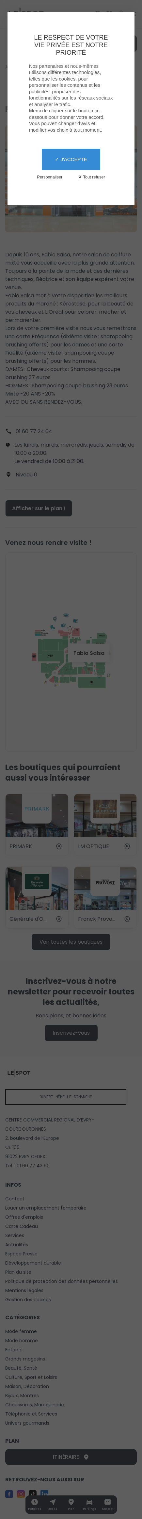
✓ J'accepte (71, 159)
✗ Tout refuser (91, 177)
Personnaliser (49, 177)
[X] (71, 759)
